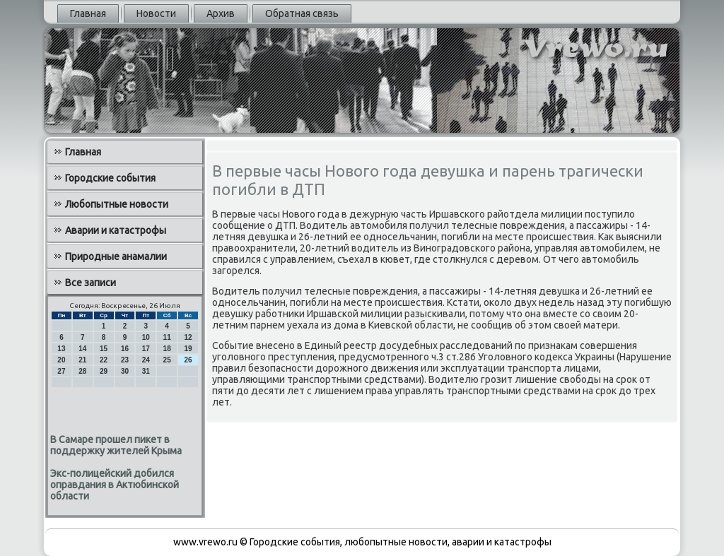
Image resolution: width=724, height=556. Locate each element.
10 (146, 337)
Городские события (110, 178)
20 (61, 360)
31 (146, 371)
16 (125, 349)
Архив (220, 13)
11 (167, 337)
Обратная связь (302, 13)
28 (82, 371)
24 (146, 360)
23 (125, 360)
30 (125, 371)
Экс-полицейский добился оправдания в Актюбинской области (114, 485)
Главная (88, 13)
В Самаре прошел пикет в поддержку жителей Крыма (116, 445)
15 (103, 349)
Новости (156, 13)
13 (61, 349)
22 (103, 360)
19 (188, 349)
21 (82, 360)
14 (82, 349)
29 (103, 371)
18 (167, 349)
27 (61, 371)
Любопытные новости (116, 204)
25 (167, 360)
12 (188, 337)
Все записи (90, 282)
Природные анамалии (116, 256)
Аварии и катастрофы (115, 230)
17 (146, 349)
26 (188, 360)
